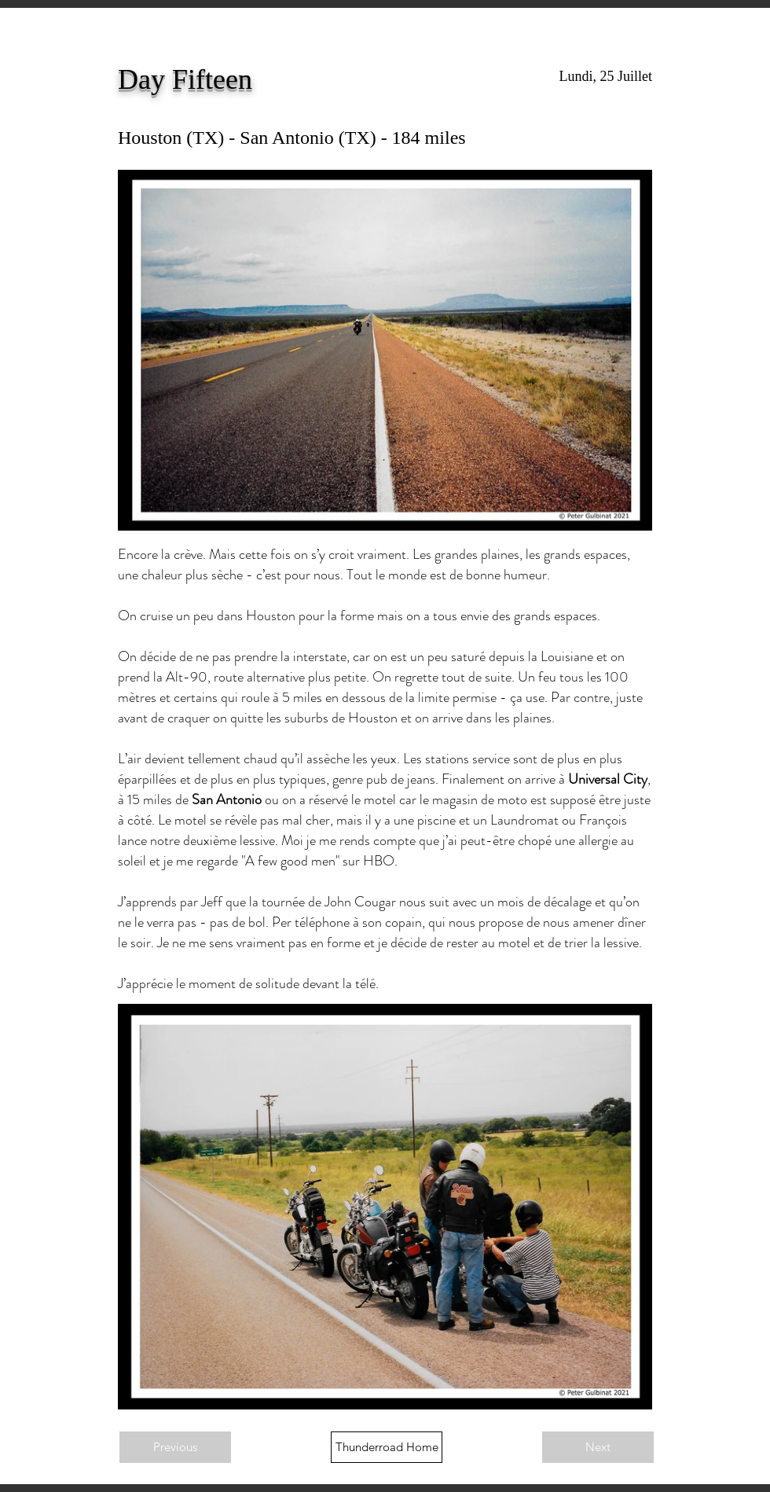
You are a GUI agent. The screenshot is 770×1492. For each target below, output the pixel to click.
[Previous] (175, 1447)
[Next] (598, 1447)
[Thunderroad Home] (386, 1447)
